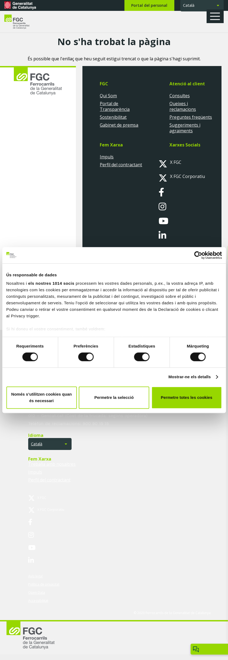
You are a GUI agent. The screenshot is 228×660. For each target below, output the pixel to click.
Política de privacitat (43, 584)
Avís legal (35, 576)
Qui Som (108, 96)
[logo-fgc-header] (21, 21)
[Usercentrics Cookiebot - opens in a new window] (198, 255)
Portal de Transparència (115, 106)
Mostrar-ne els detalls (189, 377)
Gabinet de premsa (119, 125)
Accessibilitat (38, 600)
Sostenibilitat (113, 117)
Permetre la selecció (114, 397)
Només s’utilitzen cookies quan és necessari (41, 397)
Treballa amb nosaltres (52, 464)
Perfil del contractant (121, 165)
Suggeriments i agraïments (184, 128)
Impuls (107, 157)
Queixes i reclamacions (182, 106)
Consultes (179, 96)
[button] (217, 16)
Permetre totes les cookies (186, 397)
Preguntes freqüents (190, 117)
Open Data (36, 592)
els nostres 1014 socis (51, 283)
